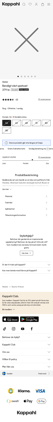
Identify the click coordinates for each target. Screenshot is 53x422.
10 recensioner (44, 157)
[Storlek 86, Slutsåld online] (6, 130)
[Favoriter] (30, 4)
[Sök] (24, 4)
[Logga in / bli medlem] (36, 4)
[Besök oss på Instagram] (13, 329)
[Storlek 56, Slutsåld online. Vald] (6, 123)
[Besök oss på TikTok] (4, 329)
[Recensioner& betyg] (26, 99)
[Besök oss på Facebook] (31, 329)
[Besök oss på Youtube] (22, 329)
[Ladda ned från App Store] (10, 319)
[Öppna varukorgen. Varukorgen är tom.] (42, 4)
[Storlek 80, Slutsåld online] (46, 123)
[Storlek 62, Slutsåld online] (16, 123)
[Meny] (49, 4)
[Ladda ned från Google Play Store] (29, 319)
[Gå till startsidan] (11, 4)
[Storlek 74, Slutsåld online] (36, 123)
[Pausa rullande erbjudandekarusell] (47, 148)
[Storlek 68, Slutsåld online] (26, 123)
